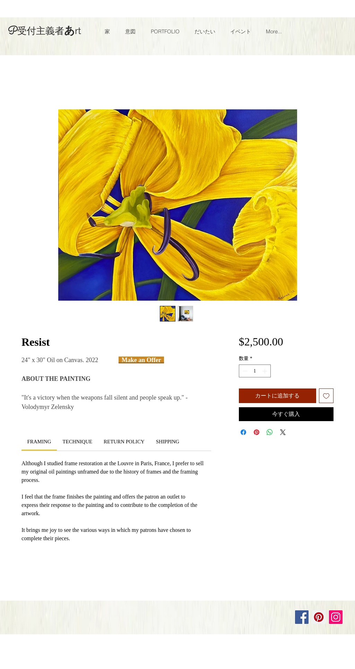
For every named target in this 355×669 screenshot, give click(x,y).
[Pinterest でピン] (256, 432)
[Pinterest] (319, 617)
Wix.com (102, 593)
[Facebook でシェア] (243, 432)
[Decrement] (244, 371)
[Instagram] (336, 617)
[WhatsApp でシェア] (270, 432)
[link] (39, 441)
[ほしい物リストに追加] (326, 395)
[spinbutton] (255, 371)
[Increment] (265, 371)
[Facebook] (302, 617)
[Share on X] (283, 432)
